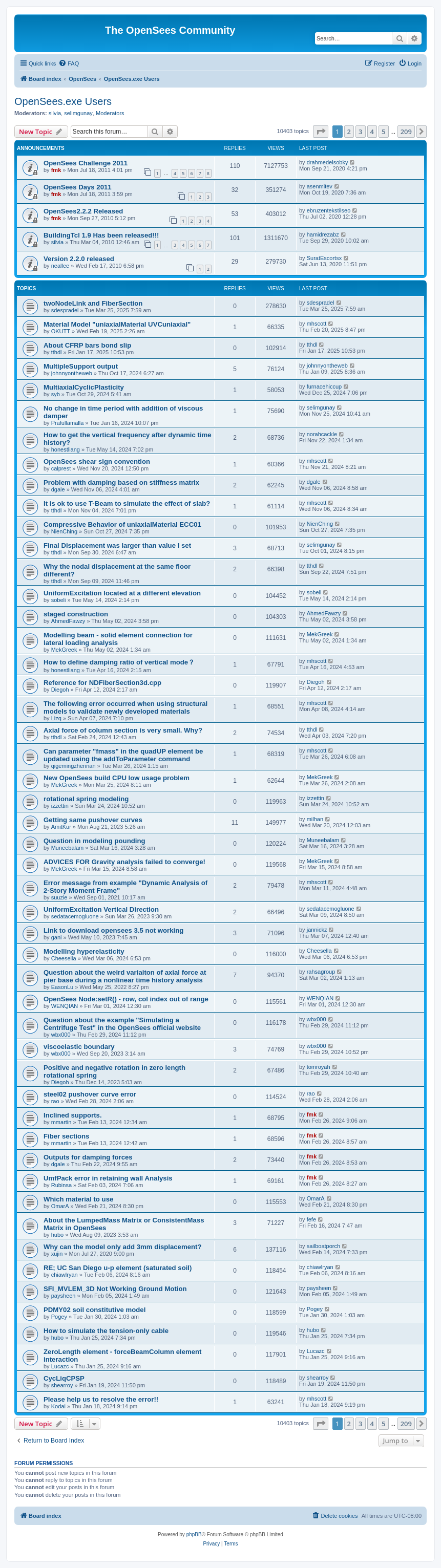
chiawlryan (64, 1275)
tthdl (56, 352)
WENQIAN (64, 1006)
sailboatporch (323, 1246)
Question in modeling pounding (94, 841)
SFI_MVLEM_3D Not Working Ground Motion (115, 1289)
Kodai (58, 1406)
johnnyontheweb (71, 373)
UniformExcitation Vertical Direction (101, 909)
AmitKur (61, 827)
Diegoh (60, 689)
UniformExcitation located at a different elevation (122, 593)
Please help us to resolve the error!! (101, 1399)
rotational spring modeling (86, 799)
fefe (311, 1219)
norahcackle (322, 434)
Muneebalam (67, 848)
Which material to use (78, 1199)
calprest (61, 468)
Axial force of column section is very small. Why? (123, 730)
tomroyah (318, 1067)
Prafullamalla (67, 423)
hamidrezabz (323, 234)
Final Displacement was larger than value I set (117, 545)
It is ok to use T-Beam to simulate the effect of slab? (127, 503)
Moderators (110, 113)
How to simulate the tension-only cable (106, 1331)
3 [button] (360, 131)
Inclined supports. (73, 1115)
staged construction (76, 614)
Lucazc (60, 1366)
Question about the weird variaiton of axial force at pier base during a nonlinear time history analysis (125, 976)
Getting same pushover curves (93, 820)
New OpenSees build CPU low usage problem (117, 778)
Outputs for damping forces (88, 1157)
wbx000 (61, 1035)
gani (56, 937)
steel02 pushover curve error (90, 1094)
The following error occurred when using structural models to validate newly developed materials (125, 707)
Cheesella (63, 958)
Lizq (56, 718)
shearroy (62, 1385)
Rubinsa (61, 1185)
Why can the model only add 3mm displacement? (123, 1247)
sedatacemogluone (75, 916)
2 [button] (349, 131)
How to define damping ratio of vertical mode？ (119, 662)
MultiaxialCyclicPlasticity (84, 387)
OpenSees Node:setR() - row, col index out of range (126, 999)
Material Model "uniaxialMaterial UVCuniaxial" (117, 324)
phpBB (194, 1534)
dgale (58, 489)
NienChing (64, 531)
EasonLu (62, 987)
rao (55, 1101)
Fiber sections (66, 1136)
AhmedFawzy (68, 621)
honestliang (65, 449)
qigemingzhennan (73, 766)
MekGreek (64, 650)
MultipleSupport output (81, 366)
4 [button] (372, 131)
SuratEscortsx (324, 258)
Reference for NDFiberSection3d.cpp (102, 682)
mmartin (61, 1122)
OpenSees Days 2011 (78, 187)
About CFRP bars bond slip (87, 345)
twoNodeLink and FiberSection (93, 303)
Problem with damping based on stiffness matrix (121, 482)
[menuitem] (68, 63)
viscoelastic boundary (79, 1046)
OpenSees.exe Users (63, 101)
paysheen (63, 1296)
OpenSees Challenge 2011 (86, 163)
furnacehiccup (324, 386)
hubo (57, 1235)
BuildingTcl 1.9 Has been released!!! (101, 235)
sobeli (58, 600)
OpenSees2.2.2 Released (83, 211)
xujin (57, 1254)
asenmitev (319, 186)
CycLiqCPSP (64, 1378)
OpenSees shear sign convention (97, 461)
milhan (315, 819)
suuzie (59, 897)
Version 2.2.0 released (79, 259)
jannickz (317, 930)
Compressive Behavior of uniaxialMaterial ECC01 (122, 524)
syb (55, 394)
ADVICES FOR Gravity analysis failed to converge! (124, 862)
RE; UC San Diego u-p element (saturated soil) (118, 1268)
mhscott (317, 323)
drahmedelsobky (327, 162)
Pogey (59, 1317)
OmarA (60, 1206)
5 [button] (383, 131)
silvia (55, 113)
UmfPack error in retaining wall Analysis (108, 1178)
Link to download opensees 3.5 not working (113, 930)
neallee (60, 266)
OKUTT (60, 331)
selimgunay (78, 113)
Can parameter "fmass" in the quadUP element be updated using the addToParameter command (123, 755)
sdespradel (65, 310)
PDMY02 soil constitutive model (94, 1310)
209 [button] (406, 131)
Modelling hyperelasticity (84, 951)
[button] (320, 131)
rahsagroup (321, 972)
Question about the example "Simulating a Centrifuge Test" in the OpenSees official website (122, 1024)
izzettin (60, 806)
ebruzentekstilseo (329, 210)
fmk (56, 170)
